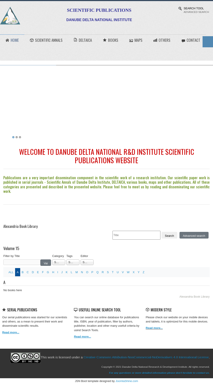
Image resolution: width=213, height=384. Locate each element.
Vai (46, 263)
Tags (69, 256)
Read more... (154, 328)
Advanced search (194, 235)
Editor (84, 256)
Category (58, 256)
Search (169, 235)
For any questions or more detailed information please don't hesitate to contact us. (159, 373)
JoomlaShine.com (127, 381)
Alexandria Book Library (194, 296)
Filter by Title (11, 256)
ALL (11, 272)
